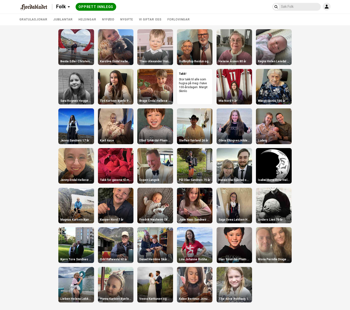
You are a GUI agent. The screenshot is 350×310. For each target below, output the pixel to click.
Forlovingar (178, 19)
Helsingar (87, 19)
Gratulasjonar (33, 19)
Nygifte (126, 19)
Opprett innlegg (96, 7)
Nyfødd (108, 19)
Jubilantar (63, 19)
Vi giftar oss (150, 19)
